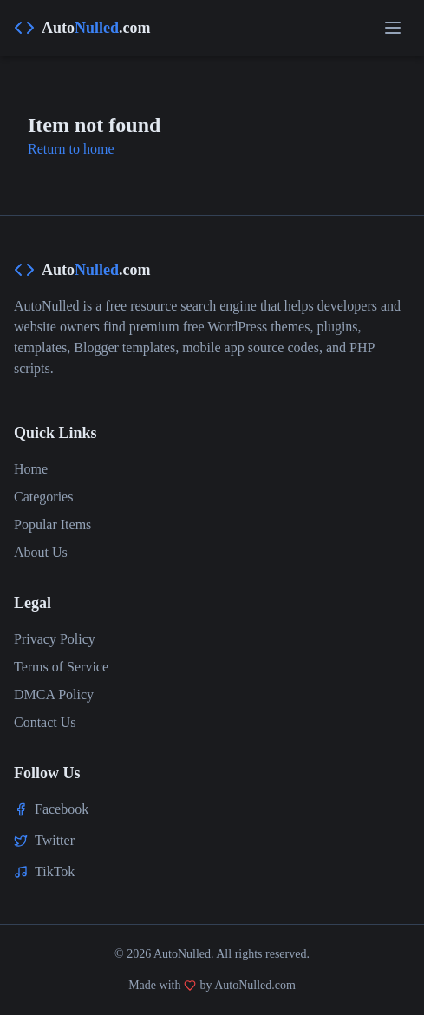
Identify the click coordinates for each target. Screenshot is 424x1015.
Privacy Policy (54, 639)
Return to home (71, 148)
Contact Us (45, 722)
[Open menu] (392, 27)
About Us (41, 552)
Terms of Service (61, 666)
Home (31, 469)
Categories (43, 496)
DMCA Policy (54, 694)
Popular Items (52, 524)
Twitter (55, 840)
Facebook (61, 809)
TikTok (55, 871)
